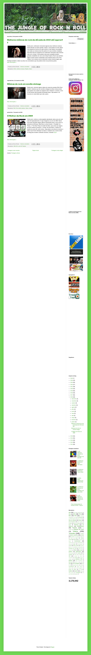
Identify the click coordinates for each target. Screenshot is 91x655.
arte (83, 536)
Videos (30, 68)
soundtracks (71, 566)
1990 (78, 512)
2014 (71, 438)
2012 (71, 442)
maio (73, 413)
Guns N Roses (77, 523)
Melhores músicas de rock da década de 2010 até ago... (77, 425)
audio (72, 538)
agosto (73, 407)
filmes (75, 550)
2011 (71, 444)
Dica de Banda (72, 520)
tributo (81, 571)
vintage (30, 108)
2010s (14, 68)
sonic (81, 565)
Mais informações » (11, 62)
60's (74, 514)
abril (73, 415)
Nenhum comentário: (25, 66)
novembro (74, 401)
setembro (74, 405)
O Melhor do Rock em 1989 (20, 115)
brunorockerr (77, 541)
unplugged (78, 572)
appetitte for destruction (75, 536)
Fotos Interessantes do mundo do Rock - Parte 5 (77, 505)
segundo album (76, 565)
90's (75, 515)
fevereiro (74, 419)
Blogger (52, 647)
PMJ (14, 108)
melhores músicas (20, 68)
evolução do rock (72, 548)
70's (80, 514)
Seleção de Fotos (79, 529)
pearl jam (71, 562)
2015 (71, 436)
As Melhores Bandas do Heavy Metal (80, 471)
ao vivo (82, 535)
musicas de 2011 (78, 556)
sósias (74, 568)
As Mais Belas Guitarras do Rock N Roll (80, 480)
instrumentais (71, 553)
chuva (70, 544)
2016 (71, 397)
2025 (71, 378)
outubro (74, 403)
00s (70, 512)
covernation (80, 544)
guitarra (70, 551)
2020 (71, 388)
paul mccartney (79, 560)
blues (70, 541)
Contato (15, 31)
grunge (80, 550)
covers (70, 545)
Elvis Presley (79, 521)
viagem (76, 574)
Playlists (26, 68)
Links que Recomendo (72, 31)
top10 (76, 571)
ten (79, 569)
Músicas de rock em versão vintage (24, 84)
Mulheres (76, 524)
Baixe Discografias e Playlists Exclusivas (35, 31)
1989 (14, 146)
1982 (75, 512)
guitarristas (78, 551)
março (73, 417)
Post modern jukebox (20, 108)
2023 (71, 382)
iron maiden (78, 553)
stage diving (79, 566)
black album (80, 539)
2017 (71, 395)
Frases (70, 523)
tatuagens (80, 568)
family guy (80, 548)
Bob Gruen (74, 517)
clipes (74, 544)
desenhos (82, 545)
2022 (71, 384)
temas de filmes (72, 569)
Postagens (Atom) (15, 153)
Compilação (79, 517)
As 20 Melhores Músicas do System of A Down (80, 498)
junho (73, 411)
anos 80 (20, 146)
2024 (71, 380)
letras (76, 554)
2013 (71, 440)
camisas (70, 542)
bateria (74, 539)
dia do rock (72, 547)
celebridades (80, 542)
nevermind (71, 557)
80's (17, 146)
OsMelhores (80, 526)
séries (70, 568)
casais (75, 542)
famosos (70, 550)
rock (70, 563)
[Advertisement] (35, 75)
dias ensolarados (79, 547)
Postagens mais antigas (57, 150)
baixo (76, 538)
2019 (71, 390)
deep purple (75, 545)
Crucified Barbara (72, 518)
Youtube (72, 533)
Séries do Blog (57, 31)
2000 (82, 512)
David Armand (80, 518)
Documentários (72, 521)
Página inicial (35, 150)
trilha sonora (71, 572)
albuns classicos (74, 535)
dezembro (74, 398)
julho (73, 409)
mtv (69, 556)
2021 (71, 386)
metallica (80, 554)
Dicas (80, 520)
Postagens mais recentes (14, 150)
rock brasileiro (76, 563)
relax (81, 562)
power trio (77, 562)
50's (70, 514)
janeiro (73, 421)
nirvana (76, 557)
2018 (71, 392)
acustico (82, 533)
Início (8, 31)
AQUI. (55, 132)
